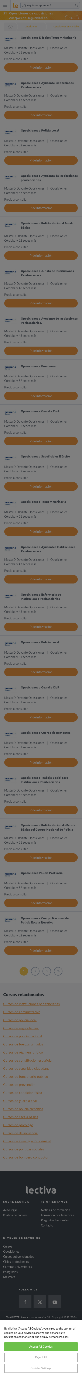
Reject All (41, 1357)
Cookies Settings (41, 1368)
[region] (41, 1349)
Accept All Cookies (40, 1346)
